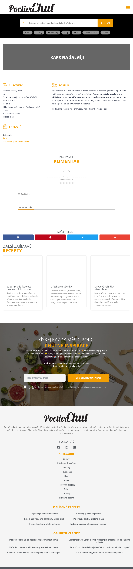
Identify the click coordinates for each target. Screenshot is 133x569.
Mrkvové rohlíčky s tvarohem (104, 288)
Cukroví (66, 459)
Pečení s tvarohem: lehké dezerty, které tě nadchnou (33, 547)
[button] (128, 7)
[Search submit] (105, 23)
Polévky (66, 467)
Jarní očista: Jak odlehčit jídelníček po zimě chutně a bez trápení (99, 547)
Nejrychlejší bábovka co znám (44, 513)
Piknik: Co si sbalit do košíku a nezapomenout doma (33, 540)
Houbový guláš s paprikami (88, 513)
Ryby (5, 138)
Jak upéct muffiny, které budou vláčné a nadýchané (99, 552)
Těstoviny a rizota (66, 485)
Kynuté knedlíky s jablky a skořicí (44, 524)
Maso (66, 476)
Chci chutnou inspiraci (88, 378)
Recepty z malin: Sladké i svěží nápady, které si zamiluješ (33, 552)
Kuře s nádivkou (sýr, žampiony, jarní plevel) (44, 519)
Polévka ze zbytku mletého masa (88, 519)
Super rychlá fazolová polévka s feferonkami (19, 288)
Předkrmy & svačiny (66, 463)
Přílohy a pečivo (66, 498)
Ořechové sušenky (61, 286)
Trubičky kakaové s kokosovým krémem (88, 524)
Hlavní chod (66, 472)
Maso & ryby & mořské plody (16, 141)
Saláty (66, 489)
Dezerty (66, 493)
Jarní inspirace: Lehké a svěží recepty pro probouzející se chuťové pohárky (99, 541)
